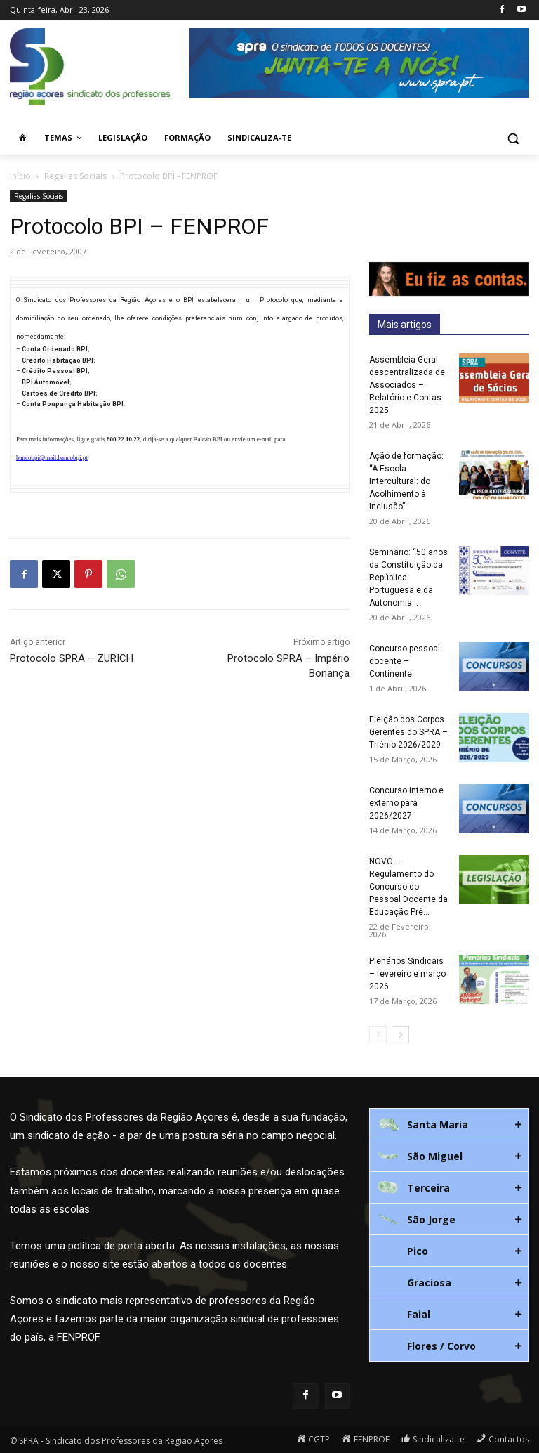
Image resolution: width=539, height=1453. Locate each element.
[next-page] (400, 1034)
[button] (512, 138)
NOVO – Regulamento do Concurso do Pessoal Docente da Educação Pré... (408, 886)
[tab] (449, 1124)
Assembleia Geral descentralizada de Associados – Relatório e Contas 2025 (407, 385)
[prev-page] (378, 1034)
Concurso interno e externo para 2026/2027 (406, 803)
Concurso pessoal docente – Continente (404, 661)
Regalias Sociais (75, 176)
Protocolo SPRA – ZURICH (71, 658)
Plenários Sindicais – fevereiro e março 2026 (407, 973)
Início (20, 176)
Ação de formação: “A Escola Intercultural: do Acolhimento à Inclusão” (406, 481)
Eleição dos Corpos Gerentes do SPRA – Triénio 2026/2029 (408, 732)
